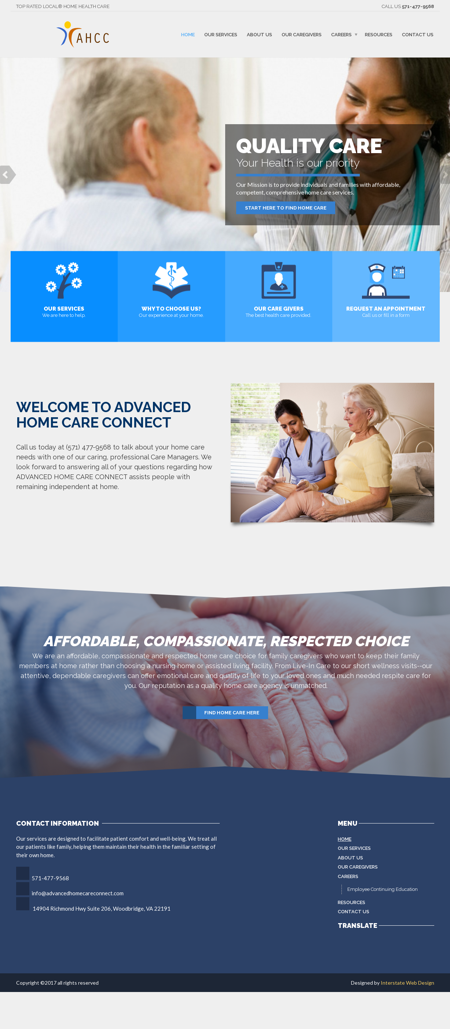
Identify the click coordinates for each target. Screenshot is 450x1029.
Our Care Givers (279, 309)
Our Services (220, 34)
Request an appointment (385, 309)
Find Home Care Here (221, 712)
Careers (341, 34)
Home (188, 34)
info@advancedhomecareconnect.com (78, 893)
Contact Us (417, 34)
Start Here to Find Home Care (285, 207)
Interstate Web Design (407, 983)
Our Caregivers (302, 34)
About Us (259, 34)
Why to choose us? (171, 309)
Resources (378, 34)
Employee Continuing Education (382, 889)
